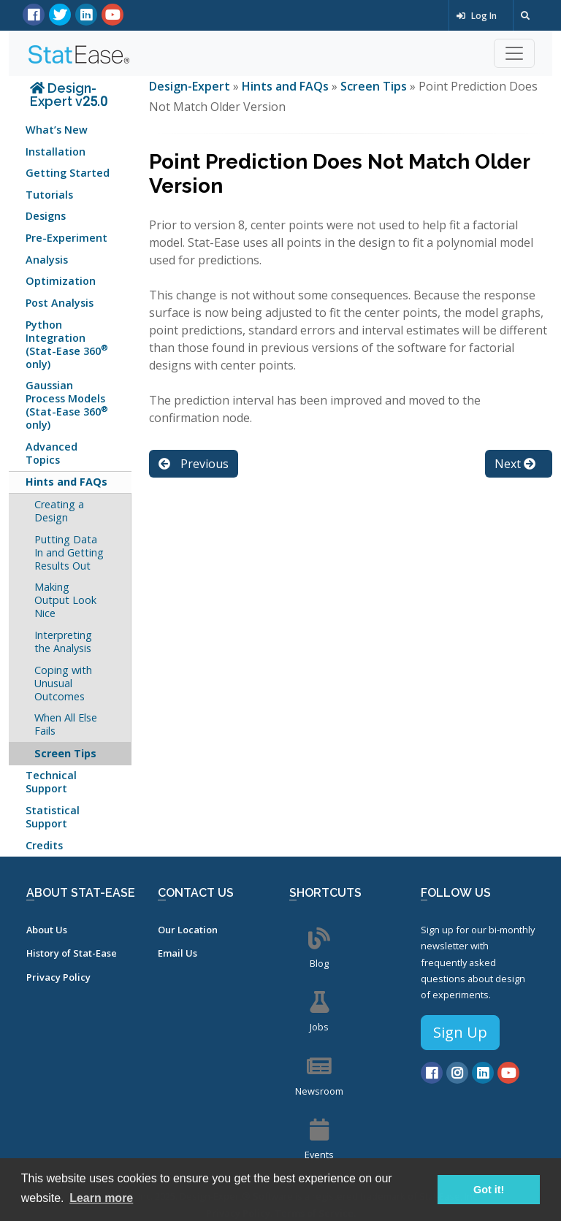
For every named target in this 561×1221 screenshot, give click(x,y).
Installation (55, 151)
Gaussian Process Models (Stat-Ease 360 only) (67, 405)
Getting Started (68, 173)
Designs (46, 216)
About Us (46, 929)
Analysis (47, 260)
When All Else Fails (65, 724)
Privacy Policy (58, 977)
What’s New (57, 130)
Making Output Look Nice (65, 600)
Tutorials (49, 195)
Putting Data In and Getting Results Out (69, 552)
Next (515, 464)
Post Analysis (60, 303)
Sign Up (460, 1032)
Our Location (188, 929)
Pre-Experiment (66, 238)
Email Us (177, 953)
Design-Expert (191, 86)
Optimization (61, 281)
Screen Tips (65, 753)
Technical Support (51, 781)
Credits (44, 845)
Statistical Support (53, 816)
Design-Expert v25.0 (68, 94)
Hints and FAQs (66, 482)
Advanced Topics (51, 453)
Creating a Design (59, 510)
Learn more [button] (101, 1198)
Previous (194, 464)
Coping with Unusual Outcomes (63, 683)
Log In (477, 15)
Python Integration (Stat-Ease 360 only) (67, 344)
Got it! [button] (488, 1189)
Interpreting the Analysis (63, 641)
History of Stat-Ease (71, 953)
